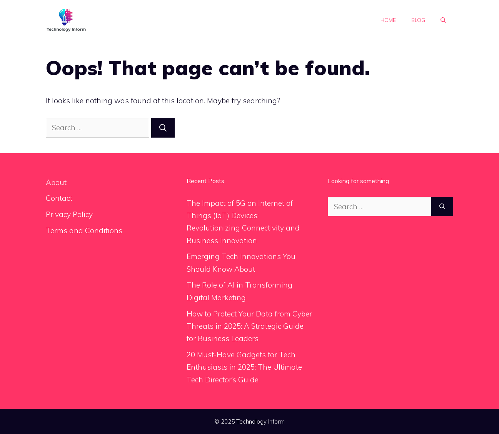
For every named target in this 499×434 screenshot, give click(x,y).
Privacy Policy (69, 214)
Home (388, 20)
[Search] (163, 128)
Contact (59, 198)
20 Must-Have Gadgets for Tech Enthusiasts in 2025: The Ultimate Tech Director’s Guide (244, 367)
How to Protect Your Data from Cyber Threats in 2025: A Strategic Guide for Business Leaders (249, 326)
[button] (443, 20)
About (56, 182)
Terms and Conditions (84, 230)
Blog (418, 20)
